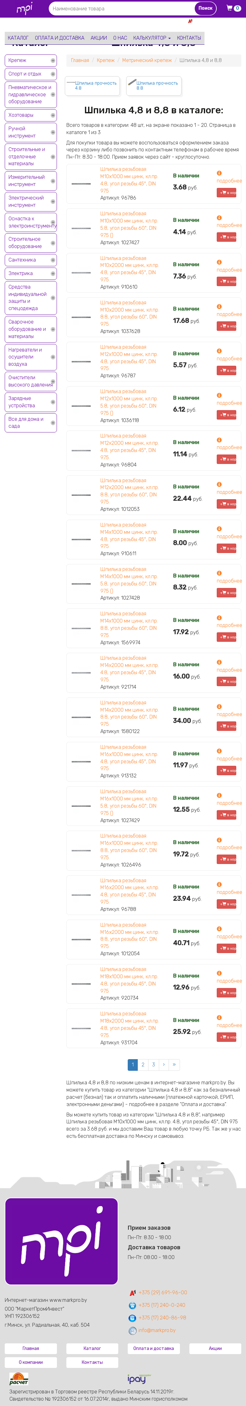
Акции (99, 38)
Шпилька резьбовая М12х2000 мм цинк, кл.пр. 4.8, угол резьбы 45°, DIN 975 (129, 446)
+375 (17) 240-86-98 (157, 1318)
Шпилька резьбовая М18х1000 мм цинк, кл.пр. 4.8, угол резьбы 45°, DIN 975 (129, 980)
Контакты (189, 38)
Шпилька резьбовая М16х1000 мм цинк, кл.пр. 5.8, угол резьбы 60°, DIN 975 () (129, 802)
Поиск (205, 8)
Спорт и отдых (24, 74)
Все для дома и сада (25, 422)
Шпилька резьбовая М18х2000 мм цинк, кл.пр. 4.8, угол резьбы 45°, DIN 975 (129, 1024)
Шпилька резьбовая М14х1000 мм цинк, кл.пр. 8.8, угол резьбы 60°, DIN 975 (129, 624)
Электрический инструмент (26, 201)
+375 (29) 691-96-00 (157, 1293)
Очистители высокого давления (30, 381)
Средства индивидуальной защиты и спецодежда (27, 298)
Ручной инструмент (22, 132)
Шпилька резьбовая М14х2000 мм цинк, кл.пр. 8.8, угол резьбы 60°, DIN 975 (129, 713)
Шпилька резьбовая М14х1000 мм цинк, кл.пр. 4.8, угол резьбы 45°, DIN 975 (129, 536)
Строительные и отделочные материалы (26, 156)
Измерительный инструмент (26, 180)
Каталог (18, 38)
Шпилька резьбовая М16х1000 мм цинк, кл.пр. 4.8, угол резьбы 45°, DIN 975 (129, 758)
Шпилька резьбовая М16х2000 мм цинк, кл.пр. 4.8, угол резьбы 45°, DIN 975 (129, 891)
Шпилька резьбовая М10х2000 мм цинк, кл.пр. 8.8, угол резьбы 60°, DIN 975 (129, 313)
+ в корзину (228, 192)
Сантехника (22, 260)
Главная (80, 60)
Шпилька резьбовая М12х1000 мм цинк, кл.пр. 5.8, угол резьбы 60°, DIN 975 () (129, 402)
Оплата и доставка (59, 38)
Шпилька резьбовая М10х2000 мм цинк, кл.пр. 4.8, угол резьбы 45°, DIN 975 (129, 269)
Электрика (20, 273)
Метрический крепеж (147, 60)
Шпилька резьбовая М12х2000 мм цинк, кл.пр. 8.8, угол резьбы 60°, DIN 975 (129, 491)
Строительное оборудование (25, 242)
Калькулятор (152, 38)
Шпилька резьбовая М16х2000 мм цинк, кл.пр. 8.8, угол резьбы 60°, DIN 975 (129, 936)
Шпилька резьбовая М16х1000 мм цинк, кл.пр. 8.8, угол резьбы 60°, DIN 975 (129, 847)
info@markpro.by (152, 1330)
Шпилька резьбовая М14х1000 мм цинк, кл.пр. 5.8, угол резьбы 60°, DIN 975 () (129, 580)
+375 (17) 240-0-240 (156, 1305)
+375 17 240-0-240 (219, 28)
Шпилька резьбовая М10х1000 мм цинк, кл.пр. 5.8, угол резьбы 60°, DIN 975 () (129, 224)
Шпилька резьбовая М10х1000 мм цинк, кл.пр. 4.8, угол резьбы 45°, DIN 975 (129, 180)
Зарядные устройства (21, 402)
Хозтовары (20, 115)
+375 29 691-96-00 (218, 21)
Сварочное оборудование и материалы (27, 329)
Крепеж (17, 60)
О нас (120, 38)
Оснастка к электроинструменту (32, 222)
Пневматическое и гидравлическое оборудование (29, 94)
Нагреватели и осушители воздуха (25, 357)
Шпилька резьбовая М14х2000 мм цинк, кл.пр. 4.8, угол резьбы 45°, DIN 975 (129, 669)
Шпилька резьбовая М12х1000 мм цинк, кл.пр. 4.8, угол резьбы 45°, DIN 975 (129, 358)
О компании (31, 1362)
